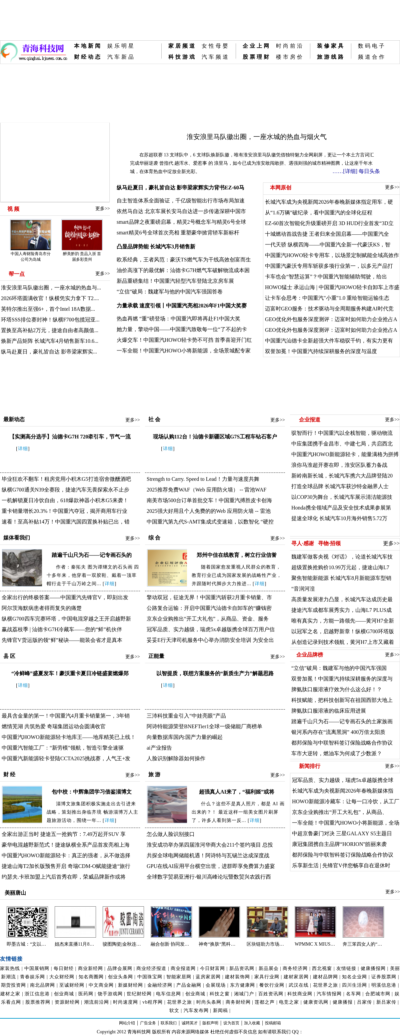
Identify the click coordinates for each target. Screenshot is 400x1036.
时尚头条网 (208, 1002)
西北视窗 (322, 968)
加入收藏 (252, 1023)
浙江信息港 (37, 993)
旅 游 (154, 774)
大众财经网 (61, 976)
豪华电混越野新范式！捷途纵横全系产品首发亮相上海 (66, 845)
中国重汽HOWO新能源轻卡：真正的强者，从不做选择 (66, 855)
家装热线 (10, 968)
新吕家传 (386, 1002)
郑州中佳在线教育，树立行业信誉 (237, 555)
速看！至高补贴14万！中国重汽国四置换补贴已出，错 (66, 522)
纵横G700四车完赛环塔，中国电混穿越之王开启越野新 (66, 619)
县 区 (9, 656)
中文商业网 (101, 985)
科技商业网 (299, 993)
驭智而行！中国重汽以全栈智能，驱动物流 (342, 433)
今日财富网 (212, 968)
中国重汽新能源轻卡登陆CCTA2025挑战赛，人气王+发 (66, 758)
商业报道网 (183, 968)
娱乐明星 (121, 46)
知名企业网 (354, 976)
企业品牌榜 (309, 655)
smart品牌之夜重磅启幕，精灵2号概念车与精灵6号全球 (181, 222)
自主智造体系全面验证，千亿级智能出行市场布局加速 (181, 200)
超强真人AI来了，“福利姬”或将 (236, 792)
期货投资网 (13, 985)
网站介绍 (127, 1023)
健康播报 (343, 1002)
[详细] (350, 171)
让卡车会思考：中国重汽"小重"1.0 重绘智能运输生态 (327, 298)
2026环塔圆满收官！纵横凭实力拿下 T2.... (50, 298)
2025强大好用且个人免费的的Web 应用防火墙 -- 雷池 (209, 511)
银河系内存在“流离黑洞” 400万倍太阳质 (338, 732)
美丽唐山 (14, 893)
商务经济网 (295, 968)
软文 (174, 1010)
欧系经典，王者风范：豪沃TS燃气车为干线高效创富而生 (184, 259)
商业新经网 (90, 968)
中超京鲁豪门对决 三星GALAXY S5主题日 (342, 833)
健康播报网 (373, 968)
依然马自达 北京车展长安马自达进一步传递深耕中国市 (181, 211)
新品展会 (269, 968)
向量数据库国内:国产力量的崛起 (185, 737)
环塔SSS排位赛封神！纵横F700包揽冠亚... (50, 319)
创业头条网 (120, 976)
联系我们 (169, 1023)
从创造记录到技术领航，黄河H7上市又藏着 (342, 642)
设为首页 (231, 1023)
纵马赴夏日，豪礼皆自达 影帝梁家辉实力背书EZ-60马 (180, 187)
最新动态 (14, 419)
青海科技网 (139, 1031)
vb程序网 (152, 1002)
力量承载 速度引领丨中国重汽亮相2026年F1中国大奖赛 (182, 305)
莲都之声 (265, 1002)
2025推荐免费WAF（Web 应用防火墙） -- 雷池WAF (206, 489)
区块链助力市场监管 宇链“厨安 (267, 944)
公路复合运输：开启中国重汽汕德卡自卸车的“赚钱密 (209, 608)
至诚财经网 (71, 985)
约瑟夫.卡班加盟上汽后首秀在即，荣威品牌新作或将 (64, 877)
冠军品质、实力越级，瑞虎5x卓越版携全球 (342, 780)
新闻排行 (309, 766)
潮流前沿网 (96, 1002)
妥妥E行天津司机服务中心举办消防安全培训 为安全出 (210, 640)
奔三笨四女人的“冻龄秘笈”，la (363, 944)
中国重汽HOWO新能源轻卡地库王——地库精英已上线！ (69, 737)
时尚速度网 (125, 1002)
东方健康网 (242, 985)
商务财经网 (238, 1002)
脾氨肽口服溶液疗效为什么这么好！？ (336, 689)
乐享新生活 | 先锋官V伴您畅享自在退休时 (341, 865)
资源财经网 (67, 1002)
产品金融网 (188, 985)
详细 (23, 448)
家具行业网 (266, 976)
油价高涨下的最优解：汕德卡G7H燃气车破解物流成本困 (183, 270)
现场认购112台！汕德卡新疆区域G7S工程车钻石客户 (215, 436)
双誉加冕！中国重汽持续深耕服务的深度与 (342, 679)
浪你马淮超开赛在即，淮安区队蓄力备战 (339, 465)
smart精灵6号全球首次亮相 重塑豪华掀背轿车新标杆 (178, 232)
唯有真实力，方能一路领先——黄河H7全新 (342, 621)
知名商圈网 (91, 976)
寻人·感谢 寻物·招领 (316, 543)
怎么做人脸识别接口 (171, 834)
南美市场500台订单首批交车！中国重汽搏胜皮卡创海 (209, 500)
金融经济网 (159, 985)
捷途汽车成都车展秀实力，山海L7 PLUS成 (341, 610)
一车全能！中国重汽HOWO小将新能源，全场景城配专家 (184, 350)
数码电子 (372, 46)
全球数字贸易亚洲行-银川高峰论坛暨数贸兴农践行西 (209, 877)
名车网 (353, 993)
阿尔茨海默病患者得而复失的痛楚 (42, 608)
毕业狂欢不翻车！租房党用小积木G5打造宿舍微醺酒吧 (66, 479)
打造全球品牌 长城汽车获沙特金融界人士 (340, 486)
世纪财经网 (139, 993)
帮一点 (17, 274)
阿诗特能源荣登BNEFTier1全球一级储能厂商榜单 (204, 726)
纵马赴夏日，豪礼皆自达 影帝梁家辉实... (49, 351)
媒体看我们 (16, 538)
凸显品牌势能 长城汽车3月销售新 (156, 246)
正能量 (156, 656)
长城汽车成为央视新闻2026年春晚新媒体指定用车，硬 (329, 202)
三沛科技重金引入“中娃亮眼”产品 (186, 716)
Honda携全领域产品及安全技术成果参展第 (341, 507)
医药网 (85, 993)
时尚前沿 (290, 46)
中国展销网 (36, 968)
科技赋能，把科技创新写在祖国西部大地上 (342, 700)
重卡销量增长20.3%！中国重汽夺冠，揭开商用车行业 (64, 511)
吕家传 (364, 1002)
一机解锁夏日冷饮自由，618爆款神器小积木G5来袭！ (65, 500)
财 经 (9, 774)
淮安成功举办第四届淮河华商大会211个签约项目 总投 (210, 845)
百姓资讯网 (270, 993)
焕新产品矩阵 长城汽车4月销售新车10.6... (49, 341)
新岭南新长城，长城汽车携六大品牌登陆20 (342, 475)
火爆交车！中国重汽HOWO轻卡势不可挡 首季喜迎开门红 (184, 340)
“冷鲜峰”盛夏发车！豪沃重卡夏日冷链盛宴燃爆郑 (70, 673)
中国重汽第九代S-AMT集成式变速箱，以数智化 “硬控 (210, 522)
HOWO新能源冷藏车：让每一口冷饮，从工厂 (345, 801)
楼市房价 (290, 57)
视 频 (13, 209)
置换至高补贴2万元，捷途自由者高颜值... (49, 330)
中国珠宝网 (149, 976)
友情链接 (346, 968)
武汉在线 (299, 985)
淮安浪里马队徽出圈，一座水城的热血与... (51, 287)
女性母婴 (216, 46)
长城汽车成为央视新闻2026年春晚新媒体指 (342, 791)
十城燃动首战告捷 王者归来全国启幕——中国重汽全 (327, 234)
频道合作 (372, 57)
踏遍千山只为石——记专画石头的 (92, 555)
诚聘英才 (190, 1023)
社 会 (154, 419)
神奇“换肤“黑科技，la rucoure (219, 944)
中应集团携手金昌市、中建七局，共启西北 (342, 443)
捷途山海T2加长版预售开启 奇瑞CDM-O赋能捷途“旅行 (66, 866)
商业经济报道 (151, 968)
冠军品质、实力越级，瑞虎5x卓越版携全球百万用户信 (211, 629)
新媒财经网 (130, 985)
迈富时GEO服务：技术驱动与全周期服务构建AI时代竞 (329, 308)
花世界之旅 (325, 985)
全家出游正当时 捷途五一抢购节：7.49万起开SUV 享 (64, 834)
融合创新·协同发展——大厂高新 (171, 944)
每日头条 (369, 171)
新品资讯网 (241, 968)
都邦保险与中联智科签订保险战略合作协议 (342, 743)
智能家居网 (178, 976)
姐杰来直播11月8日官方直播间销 (75, 944)
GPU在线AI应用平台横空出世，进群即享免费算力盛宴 (211, 866)
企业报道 (309, 419)
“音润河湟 (303, 589)
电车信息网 (168, 993)
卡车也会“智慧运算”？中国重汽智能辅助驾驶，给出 (326, 276)
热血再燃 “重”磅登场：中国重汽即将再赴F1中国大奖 (178, 318)
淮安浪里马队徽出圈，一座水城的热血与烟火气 (257, 136)
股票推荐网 (37, 1002)
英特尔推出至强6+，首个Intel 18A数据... (48, 309)
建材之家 (10, 993)
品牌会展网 (119, 968)
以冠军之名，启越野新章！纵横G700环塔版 (342, 631)
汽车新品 (121, 57)
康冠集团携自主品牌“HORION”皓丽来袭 (339, 844)
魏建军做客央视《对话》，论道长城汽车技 (342, 557)
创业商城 (64, 993)
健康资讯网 (315, 1002)
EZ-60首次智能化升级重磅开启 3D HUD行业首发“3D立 (329, 223)
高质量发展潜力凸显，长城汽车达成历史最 (342, 599)
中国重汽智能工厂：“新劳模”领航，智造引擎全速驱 (63, 748)
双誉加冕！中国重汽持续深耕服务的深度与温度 (321, 351)
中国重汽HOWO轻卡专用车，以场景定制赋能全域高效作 (332, 255)
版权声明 (210, 1023)
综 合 (154, 538)
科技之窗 (220, 993)
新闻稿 (220, 1010)
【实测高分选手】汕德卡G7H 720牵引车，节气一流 (70, 436)
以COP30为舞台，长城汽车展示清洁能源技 (341, 497)
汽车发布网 (196, 1010)
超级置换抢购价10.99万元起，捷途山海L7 (340, 567)
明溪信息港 (383, 985)
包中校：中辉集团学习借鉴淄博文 (92, 792)
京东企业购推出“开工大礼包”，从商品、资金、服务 (208, 619)
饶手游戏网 (110, 993)
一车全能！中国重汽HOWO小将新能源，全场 (345, 823)
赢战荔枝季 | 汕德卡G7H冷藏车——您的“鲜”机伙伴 (62, 629)
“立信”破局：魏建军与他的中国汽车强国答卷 (170, 291)
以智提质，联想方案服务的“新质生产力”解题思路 (215, 673)
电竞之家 (289, 1002)
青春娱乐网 (32, 976)
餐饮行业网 (271, 985)
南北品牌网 (42, 985)
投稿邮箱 (273, 1023)
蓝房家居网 (208, 976)
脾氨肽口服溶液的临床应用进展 (328, 711)
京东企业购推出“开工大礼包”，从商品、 (339, 812)
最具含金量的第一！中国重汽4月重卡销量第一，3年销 (66, 716)
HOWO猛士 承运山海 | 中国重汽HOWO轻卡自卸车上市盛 (332, 287)
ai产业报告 (159, 748)
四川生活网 (354, 985)
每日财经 (64, 968)
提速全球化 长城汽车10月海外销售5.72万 (339, 518)
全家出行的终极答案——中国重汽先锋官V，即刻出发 (65, 597)
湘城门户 (244, 993)
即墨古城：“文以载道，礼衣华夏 (27, 944)
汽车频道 (216, 57)
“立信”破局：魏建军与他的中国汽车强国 (339, 668)
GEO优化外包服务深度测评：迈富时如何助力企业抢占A (331, 319)
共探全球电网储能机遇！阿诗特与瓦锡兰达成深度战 (208, 855)
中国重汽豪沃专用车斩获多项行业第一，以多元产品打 (329, 266)
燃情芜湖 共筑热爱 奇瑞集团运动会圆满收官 (54, 726)
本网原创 (280, 187)
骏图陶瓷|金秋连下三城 (123, 944)
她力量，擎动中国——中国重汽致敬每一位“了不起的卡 (182, 329)
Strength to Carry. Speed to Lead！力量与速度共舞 (203, 479)
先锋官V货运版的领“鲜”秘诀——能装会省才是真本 (62, 640)
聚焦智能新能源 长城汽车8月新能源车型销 (341, 578)
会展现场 (216, 985)
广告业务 (148, 1023)
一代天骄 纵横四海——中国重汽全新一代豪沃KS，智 (327, 244)
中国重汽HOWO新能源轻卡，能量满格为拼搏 (345, 454)
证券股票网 (383, 976)
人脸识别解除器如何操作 (176, 758)
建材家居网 (296, 976)
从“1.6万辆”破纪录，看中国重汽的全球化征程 (318, 212)
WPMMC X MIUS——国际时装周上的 (315, 944)
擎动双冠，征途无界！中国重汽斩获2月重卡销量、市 (209, 597)
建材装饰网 (237, 976)
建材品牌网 (325, 976)
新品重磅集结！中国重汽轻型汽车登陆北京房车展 (175, 281)
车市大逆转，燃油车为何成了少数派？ (336, 753)
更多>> (102, 208)
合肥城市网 (377, 993)
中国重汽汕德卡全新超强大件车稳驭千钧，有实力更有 (329, 340)
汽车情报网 (329, 993)
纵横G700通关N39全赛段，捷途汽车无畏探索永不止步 (65, 489)
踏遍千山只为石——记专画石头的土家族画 (342, 721)
